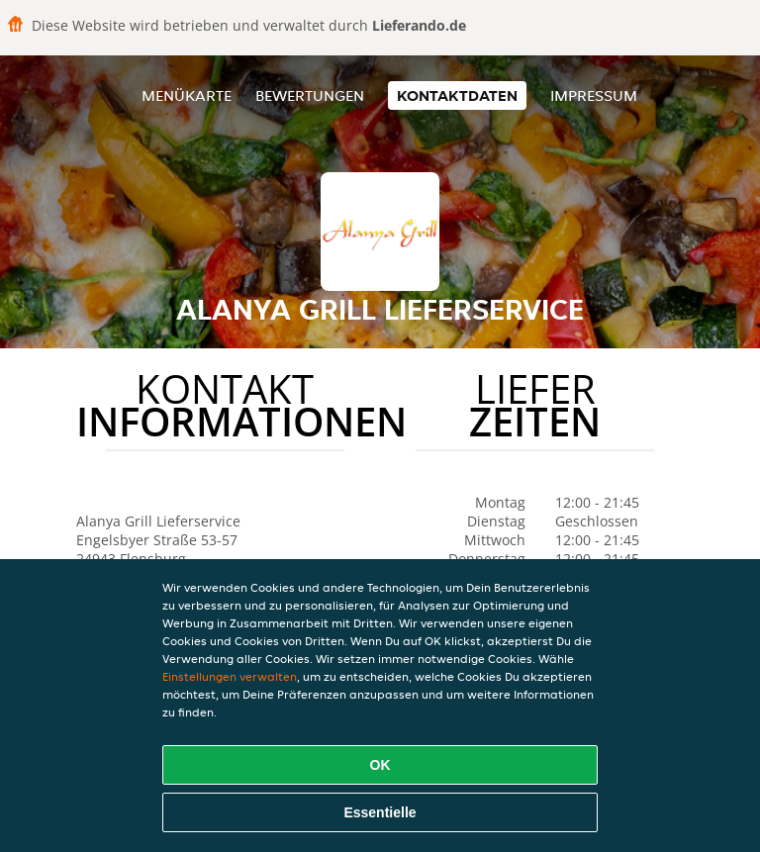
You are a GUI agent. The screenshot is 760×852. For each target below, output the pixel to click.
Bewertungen (309, 95)
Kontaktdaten (457, 95)
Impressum (593, 95)
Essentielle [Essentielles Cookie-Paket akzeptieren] (379, 812)
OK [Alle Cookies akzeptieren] (380, 765)
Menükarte (187, 95)
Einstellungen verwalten (229, 676)
